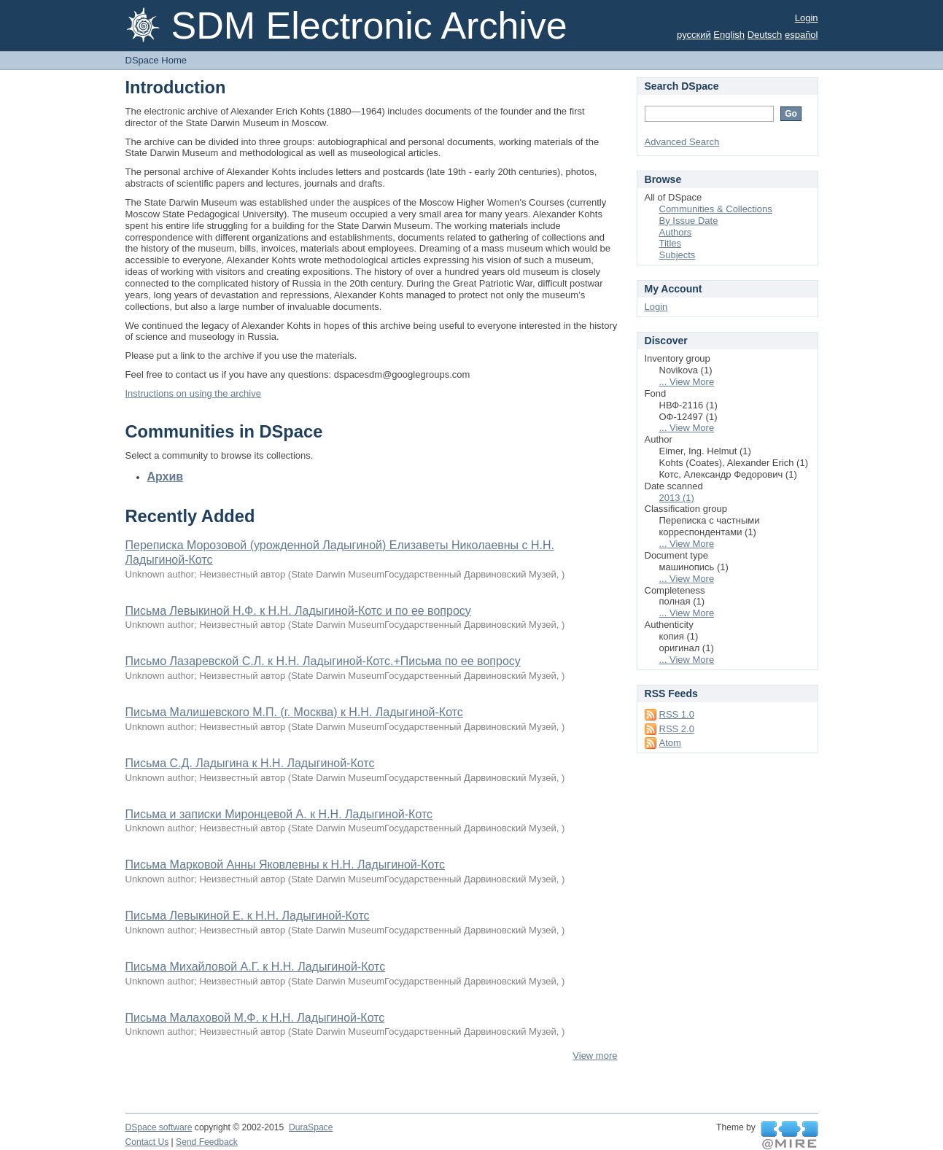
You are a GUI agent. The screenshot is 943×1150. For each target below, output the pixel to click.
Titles (670, 243)
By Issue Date (688, 220)
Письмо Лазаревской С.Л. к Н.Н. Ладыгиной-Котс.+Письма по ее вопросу (323, 661)
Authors (675, 232)
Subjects (677, 254)
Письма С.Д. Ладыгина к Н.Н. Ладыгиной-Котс (250, 763)
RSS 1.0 (676, 714)
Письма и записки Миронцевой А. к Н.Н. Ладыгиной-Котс (279, 814)
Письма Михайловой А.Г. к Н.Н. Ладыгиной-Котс (255, 966)
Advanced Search (682, 141)
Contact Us (147, 1142)
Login (806, 17)
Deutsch (765, 34)
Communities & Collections (715, 208)
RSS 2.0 (676, 728)
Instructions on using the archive (193, 393)
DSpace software (159, 1127)
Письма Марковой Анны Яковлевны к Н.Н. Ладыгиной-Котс (285, 864)
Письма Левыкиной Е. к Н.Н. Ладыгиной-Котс (247, 915)
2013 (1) (676, 497)
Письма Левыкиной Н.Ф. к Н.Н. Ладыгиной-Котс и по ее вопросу (298, 611)
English (729, 34)
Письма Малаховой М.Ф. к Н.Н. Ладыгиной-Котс (255, 1017)
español (801, 34)
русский (694, 34)
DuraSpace (311, 1127)
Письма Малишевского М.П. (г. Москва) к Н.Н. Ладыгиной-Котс (294, 712)
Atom (670, 742)
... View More (687, 381)
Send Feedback (207, 1142)
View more (595, 1055)
